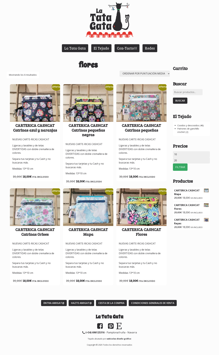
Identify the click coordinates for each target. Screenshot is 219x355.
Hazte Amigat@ (81, 303)
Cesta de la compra (111, 303)
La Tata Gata (75, 48)
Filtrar (180, 167)
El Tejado (101, 48)
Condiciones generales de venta (152, 303)
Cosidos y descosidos (188, 125)
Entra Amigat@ (53, 303)
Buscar (180, 100)
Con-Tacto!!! (127, 48)
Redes (150, 48)
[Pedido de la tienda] (145, 74)
